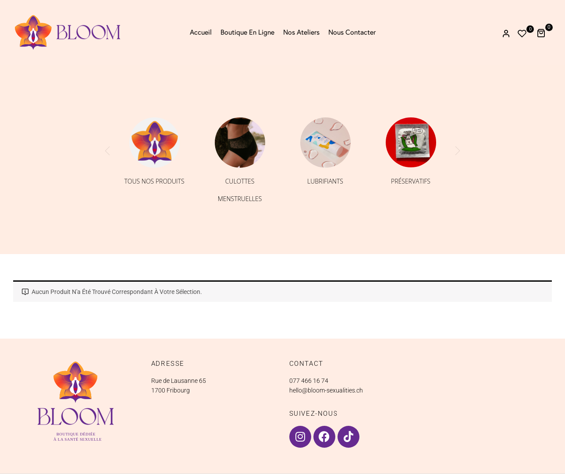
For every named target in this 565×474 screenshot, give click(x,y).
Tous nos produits (154, 181)
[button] (544, 32)
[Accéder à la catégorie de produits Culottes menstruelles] (240, 142)
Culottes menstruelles (240, 190)
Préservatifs (410, 181)
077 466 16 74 (308, 380)
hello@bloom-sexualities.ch (326, 390)
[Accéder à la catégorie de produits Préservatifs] (411, 142)
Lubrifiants (325, 181)
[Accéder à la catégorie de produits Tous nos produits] (154, 142)
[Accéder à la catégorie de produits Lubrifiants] (325, 142)
